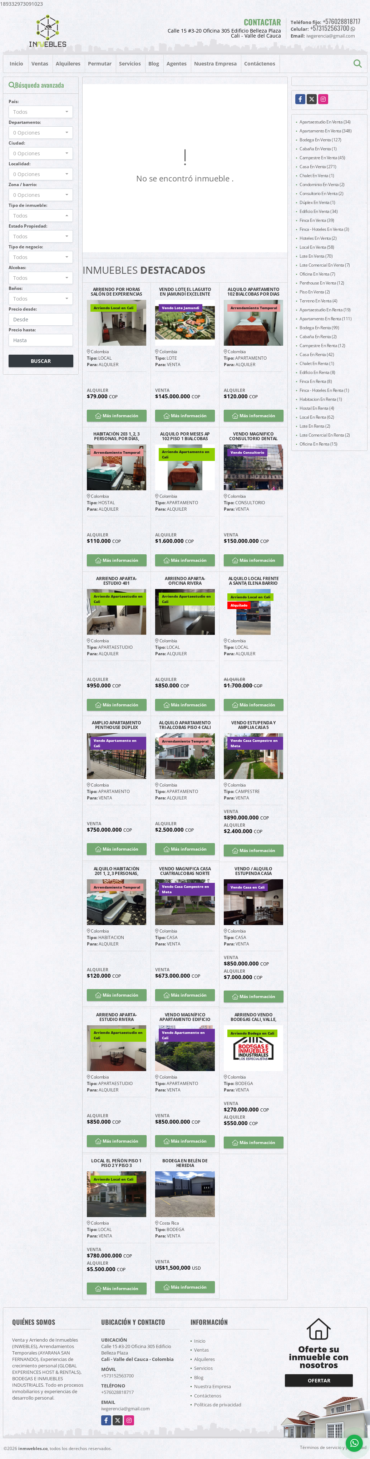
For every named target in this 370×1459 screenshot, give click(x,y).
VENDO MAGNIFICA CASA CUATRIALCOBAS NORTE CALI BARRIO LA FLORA (185, 871)
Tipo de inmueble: (28, 205)
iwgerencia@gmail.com (125, 1408)
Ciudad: (17, 143)
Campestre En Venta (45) (322, 158)
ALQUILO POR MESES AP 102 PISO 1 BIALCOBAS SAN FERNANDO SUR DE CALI (185, 436)
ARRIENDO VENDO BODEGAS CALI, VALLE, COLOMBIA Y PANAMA (253, 1017)
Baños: (16, 288)
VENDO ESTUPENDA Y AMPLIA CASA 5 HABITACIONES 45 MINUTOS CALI (253, 725)
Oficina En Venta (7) (317, 274)
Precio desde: (23, 309)
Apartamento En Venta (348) (325, 131)
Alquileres (68, 63)
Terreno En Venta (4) (318, 301)
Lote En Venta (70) (316, 256)
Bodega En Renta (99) (319, 328)
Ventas (39, 63)
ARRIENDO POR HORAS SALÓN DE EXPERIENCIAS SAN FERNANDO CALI (116, 291)
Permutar (100, 63)
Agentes (177, 63)
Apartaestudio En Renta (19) (325, 310)
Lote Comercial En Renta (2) (325, 435)
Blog (153, 63)
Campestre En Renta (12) (322, 345)
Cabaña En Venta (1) (318, 149)
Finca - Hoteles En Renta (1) (324, 390)
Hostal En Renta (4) (317, 408)
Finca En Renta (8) (316, 381)
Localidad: (19, 164)
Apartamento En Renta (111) (325, 319)
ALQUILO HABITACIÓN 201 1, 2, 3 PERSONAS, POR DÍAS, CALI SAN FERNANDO (117, 871)
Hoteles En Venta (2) (318, 238)
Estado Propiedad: (28, 226)
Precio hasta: (22, 330)
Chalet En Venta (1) (317, 175)
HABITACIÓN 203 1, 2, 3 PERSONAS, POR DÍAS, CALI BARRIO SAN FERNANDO (116, 436)
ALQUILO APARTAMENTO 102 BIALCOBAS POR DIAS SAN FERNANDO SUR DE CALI (253, 291)
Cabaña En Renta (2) (318, 337)
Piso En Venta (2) (315, 292)
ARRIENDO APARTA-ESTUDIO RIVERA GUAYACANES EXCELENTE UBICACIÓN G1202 (116, 1017)
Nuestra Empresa (215, 63)
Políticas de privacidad (217, 1404)
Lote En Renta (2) (315, 426)
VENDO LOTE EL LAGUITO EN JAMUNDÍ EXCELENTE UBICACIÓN (185, 291)
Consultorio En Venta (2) (321, 193)
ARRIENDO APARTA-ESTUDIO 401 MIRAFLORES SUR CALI (116, 580)
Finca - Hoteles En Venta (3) (324, 229)
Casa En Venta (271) (318, 167)
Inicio (16, 63)
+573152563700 (329, 28)
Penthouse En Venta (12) (322, 283)
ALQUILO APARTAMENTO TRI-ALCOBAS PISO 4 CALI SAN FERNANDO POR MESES (185, 725)
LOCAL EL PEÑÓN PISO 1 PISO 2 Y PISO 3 (116, 1163)
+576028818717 (341, 21)
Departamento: (25, 122)
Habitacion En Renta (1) (321, 399)
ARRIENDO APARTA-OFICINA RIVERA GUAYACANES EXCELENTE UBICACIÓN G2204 (185, 580)
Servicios (130, 63)
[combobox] (41, 112)
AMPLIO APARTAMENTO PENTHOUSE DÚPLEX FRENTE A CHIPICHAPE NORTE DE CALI (116, 725)
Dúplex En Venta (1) (317, 202)
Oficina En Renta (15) (318, 444)
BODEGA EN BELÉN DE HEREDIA (185, 1163)
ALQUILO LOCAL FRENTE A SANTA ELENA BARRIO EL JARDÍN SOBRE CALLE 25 (253, 580)
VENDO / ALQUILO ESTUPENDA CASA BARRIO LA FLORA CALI (253, 871)
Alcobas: (17, 267)
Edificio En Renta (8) (317, 372)
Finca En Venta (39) (317, 220)
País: (14, 101)
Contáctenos (259, 63)
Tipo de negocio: (26, 247)
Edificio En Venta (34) (318, 211)
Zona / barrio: (23, 184)
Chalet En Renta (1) (317, 363)
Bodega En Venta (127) (320, 140)
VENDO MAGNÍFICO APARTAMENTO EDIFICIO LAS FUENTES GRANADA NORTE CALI (184, 1017)
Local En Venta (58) (317, 247)
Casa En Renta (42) (317, 354)
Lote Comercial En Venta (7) (325, 265)
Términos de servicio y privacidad (333, 1447)
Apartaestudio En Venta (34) (325, 122)
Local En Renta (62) (317, 417)
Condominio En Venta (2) (322, 184)
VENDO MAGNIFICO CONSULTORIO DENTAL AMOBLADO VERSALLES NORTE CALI (253, 436)
